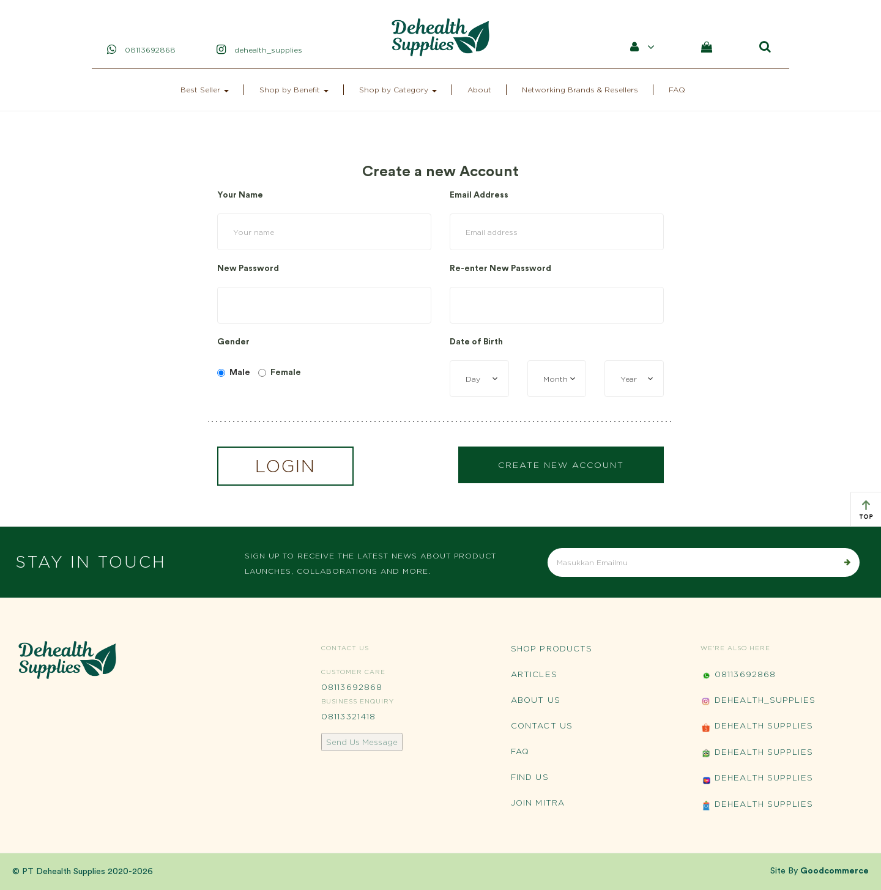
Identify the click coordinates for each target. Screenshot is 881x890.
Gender (233, 342)
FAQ (677, 90)
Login (285, 466)
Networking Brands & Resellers (580, 90)
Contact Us (542, 725)
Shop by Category (398, 90)
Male (233, 372)
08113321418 (348, 716)
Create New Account (561, 464)
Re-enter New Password (500, 268)
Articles (534, 674)
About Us (535, 699)
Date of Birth (476, 342)
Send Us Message (362, 742)
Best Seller (204, 90)
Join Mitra (538, 802)
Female (279, 372)
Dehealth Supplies (757, 727)
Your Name (240, 195)
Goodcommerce (834, 871)
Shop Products (551, 648)
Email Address (479, 195)
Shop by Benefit (294, 90)
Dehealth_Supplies (758, 701)
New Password (248, 268)
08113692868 (351, 687)
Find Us (530, 777)
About (479, 90)
